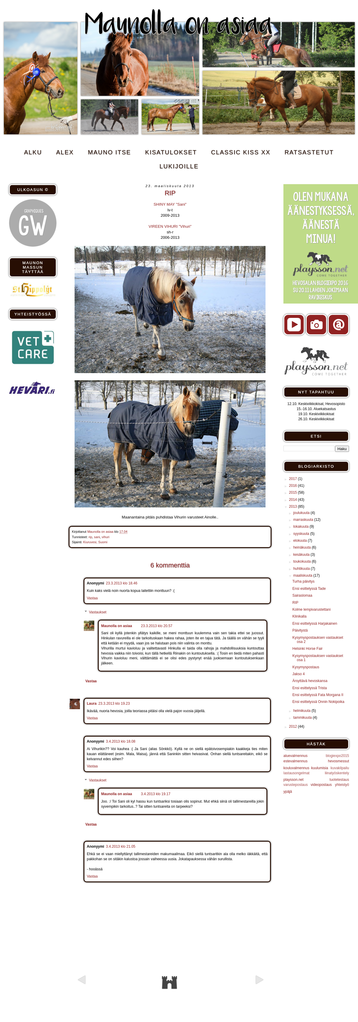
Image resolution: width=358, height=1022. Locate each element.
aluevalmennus (295, 756)
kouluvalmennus (296, 768)
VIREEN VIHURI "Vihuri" (170, 226)
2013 (293, 506)
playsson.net (293, 780)
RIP (295, 603)
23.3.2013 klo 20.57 (156, 626)
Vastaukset (97, 612)
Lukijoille (178, 166)
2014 (293, 500)
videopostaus (321, 785)
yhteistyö (342, 785)
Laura (92, 703)
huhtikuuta (302, 569)
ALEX (65, 152)
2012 (293, 726)
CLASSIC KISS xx (240, 152)
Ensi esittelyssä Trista (309, 688)
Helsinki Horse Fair (307, 649)
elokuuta (300, 540)
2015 (293, 492)
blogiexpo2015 (337, 756)
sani (97, 537)
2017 (293, 479)
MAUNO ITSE (109, 152)
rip (90, 537)
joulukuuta (302, 513)
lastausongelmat (296, 773)
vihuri (105, 537)
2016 (293, 486)
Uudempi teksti (103, 990)
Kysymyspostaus (305, 667)
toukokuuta (302, 561)
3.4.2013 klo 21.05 (120, 846)
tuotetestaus (339, 780)
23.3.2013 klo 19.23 (114, 703)
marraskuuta (303, 520)
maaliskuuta (303, 575)
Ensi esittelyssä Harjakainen (314, 623)
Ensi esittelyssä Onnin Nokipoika (318, 702)
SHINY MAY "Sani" (170, 204)
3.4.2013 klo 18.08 (120, 741)
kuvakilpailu (340, 768)
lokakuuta (301, 526)
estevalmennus (295, 761)
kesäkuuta (302, 554)
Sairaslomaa (302, 595)
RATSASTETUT (309, 152)
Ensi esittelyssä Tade (309, 589)
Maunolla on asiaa (116, 626)
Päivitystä (300, 630)
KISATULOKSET (171, 152)
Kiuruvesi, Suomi (95, 542)
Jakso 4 (298, 674)
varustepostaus (295, 785)
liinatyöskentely (337, 773)
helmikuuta (302, 711)
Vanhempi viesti (236, 990)
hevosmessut (338, 761)
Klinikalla (299, 616)
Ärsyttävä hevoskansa (309, 681)
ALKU (33, 152)
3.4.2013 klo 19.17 (155, 794)
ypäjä (287, 791)
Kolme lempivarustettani (311, 609)
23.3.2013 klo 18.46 (121, 583)
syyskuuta (301, 534)
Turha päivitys (303, 581)
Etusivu (169, 983)
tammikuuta (303, 717)
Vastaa (92, 598)
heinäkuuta (302, 547)
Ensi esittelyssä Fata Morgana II (317, 695)
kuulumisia (319, 768)
